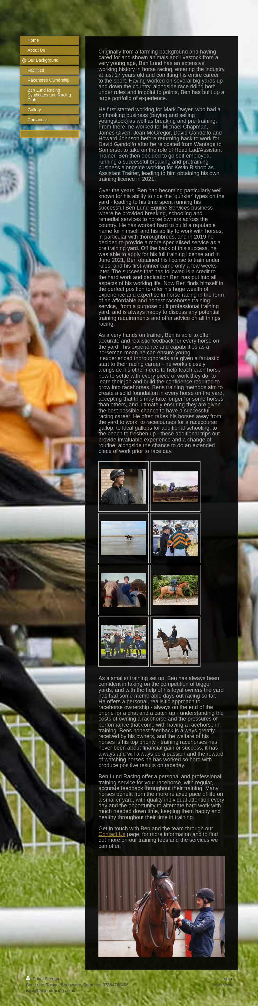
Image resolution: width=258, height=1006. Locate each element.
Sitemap (52, 978)
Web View (222, 984)
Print (34, 978)
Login (227, 978)
